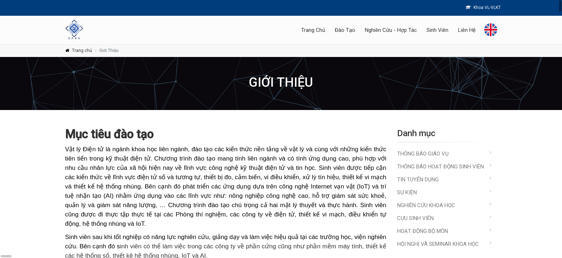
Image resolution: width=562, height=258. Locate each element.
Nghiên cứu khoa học (426, 205)
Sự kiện (407, 192)
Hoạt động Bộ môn (422, 231)
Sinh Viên (437, 30)
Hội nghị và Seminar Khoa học (438, 244)
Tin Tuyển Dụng (418, 179)
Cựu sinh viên (415, 218)
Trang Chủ (313, 30)
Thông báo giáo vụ (423, 153)
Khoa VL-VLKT (483, 7)
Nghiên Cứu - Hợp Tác (391, 30)
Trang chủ (82, 50)
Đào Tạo (345, 30)
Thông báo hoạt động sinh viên (440, 166)
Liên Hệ (467, 30)
